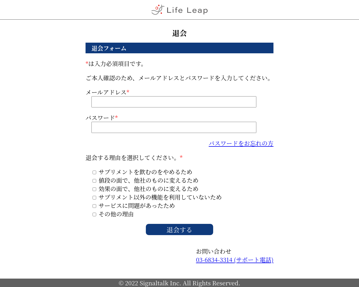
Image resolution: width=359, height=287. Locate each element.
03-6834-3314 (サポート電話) (234, 259)
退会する (179, 229)
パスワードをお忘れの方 (241, 143)
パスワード (171, 123)
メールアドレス (171, 97)
